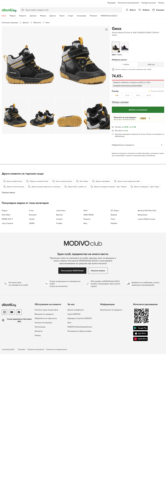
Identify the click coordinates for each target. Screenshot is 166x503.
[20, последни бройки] (117, 95)
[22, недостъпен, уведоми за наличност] (138, 95)
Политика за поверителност (56, 483)
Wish (85, 344)
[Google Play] (140, 461)
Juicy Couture (7, 356)
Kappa (4, 344)
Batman (59, 348)
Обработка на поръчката (46, 451)
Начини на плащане (43, 456)
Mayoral (86, 352)
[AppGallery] (140, 472)
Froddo (59, 356)
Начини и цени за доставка (46, 443)
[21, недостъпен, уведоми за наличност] (127, 95)
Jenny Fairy (61, 344)
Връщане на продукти (44, 447)
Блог (69, 456)
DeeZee (114, 356)
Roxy (85, 356)
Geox (116, 28)
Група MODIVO (74, 447)
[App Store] (140, 466)
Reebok (114, 348)
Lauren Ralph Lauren (146, 352)
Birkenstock (142, 348)
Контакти (38, 464)
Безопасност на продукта (111, 443)
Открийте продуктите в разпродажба (127, 86)
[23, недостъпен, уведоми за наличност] (149, 95)
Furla (113, 352)
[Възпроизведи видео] (83, 62)
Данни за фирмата (76, 443)
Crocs (31, 344)
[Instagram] (4, 445)
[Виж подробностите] (161, 145)
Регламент (22, 483)
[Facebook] (19, 445)
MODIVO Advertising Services (80, 460)
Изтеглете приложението (128, 3)
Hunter (32, 352)
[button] (29, 62)
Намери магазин (148, 3)
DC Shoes (115, 344)
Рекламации (40, 460)
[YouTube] (11, 445)
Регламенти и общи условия (79, 464)
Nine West (6, 348)
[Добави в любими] (106, 29)
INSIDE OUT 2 (7, 352)
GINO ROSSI (88, 348)
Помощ (161, 3)
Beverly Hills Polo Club (147, 344)
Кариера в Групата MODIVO (80, 451)
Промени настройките (36, 483)
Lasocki (59, 352)
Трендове (111, 3)
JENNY (32, 356)
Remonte (32, 348)
